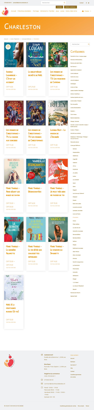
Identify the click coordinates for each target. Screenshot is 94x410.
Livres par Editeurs (26, 39)
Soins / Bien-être (71, 11)
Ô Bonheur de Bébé (24, 11)
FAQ (71, 368)
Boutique (72, 361)
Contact (81, 3)
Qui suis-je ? (73, 365)
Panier (87, 406)
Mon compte (81, 406)
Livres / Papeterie (14, 39)
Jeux (57, 11)
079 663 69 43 (7, 2)
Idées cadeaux (70, 7)
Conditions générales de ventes (68, 406)
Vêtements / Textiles (47, 11)
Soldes (59, 7)
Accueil (13, 11)
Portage (36, 11)
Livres (62, 11)
